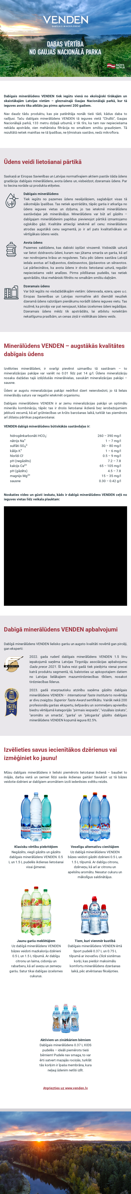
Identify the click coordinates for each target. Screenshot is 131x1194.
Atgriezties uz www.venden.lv (65, 1088)
